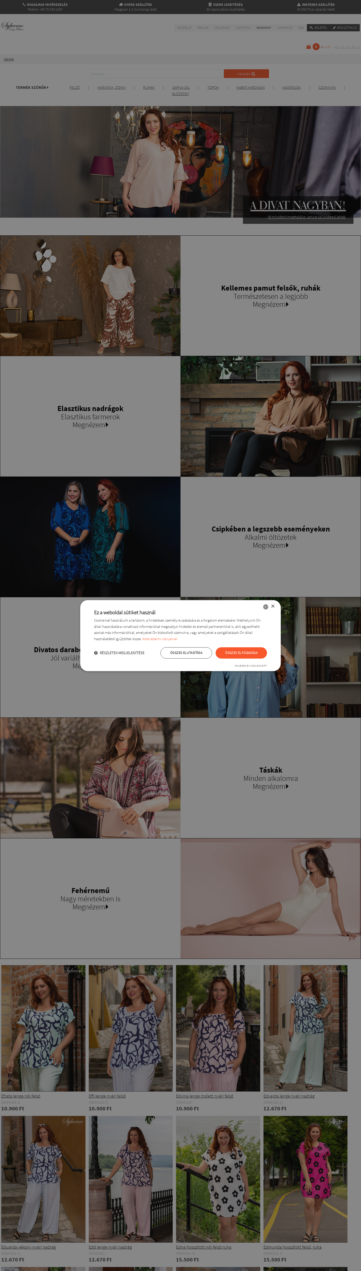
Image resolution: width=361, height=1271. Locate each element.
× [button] (273, 606)
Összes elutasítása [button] (186, 652)
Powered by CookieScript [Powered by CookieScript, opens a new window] (251, 665)
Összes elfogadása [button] (241, 652)
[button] (119, 652)
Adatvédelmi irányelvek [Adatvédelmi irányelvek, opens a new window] (159, 639)
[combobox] (265, 606)
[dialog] (180, 635)
